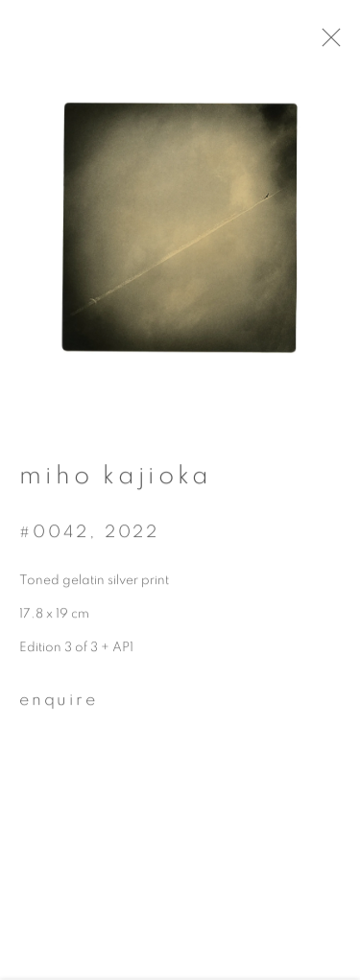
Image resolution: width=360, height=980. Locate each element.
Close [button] (345, 43)
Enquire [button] (58, 706)
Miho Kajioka (116, 482)
